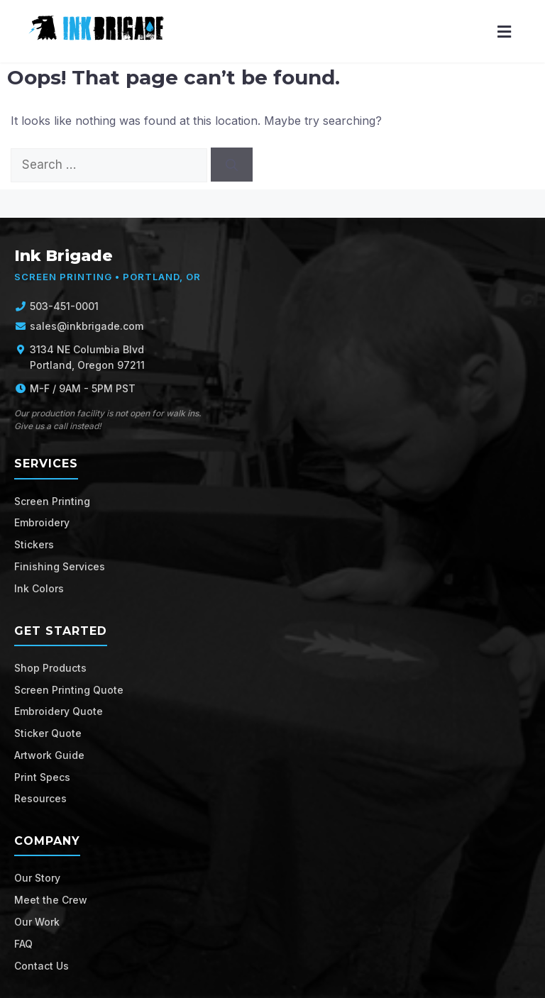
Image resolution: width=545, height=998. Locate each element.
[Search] (232, 165)
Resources (40, 798)
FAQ (23, 944)
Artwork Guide (49, 755)
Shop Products (50, 668)
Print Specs (42, 777)
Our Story (37, 878)
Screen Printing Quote (68, 690)
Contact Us (41, 966)
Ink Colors (39, 588)
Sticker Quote (48, 733)
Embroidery (42, 522)
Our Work (37, 922)
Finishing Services (59, 566)
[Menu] (504, 31)
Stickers (34, 544)
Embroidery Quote (58, 711)
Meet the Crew (50, 900)
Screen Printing (52, 501)
